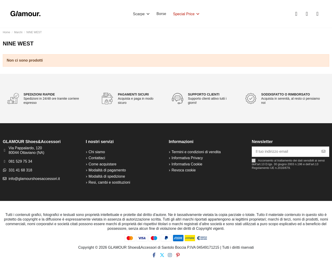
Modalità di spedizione (107, 176)
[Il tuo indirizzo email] (285, 152)
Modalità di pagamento (107, 170)
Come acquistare (102, 164)
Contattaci (97, 158)
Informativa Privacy (187, 158)
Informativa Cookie (187, 164)
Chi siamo (97, 152)
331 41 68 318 (20, 170)
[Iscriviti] (323, 152)
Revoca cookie (184, 170)
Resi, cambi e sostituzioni (109, 182)
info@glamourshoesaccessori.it (34, 179)
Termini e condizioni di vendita (196, 152)
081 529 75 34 (20, 161)
